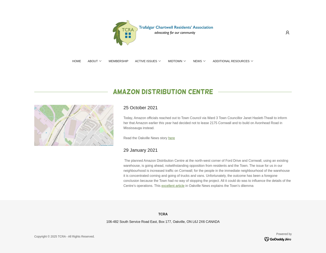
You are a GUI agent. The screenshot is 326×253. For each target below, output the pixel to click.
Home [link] (76, 61)
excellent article (172, 186)
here (171, 138)
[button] (287, 32)
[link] (163, 32)
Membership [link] (118, 61)
